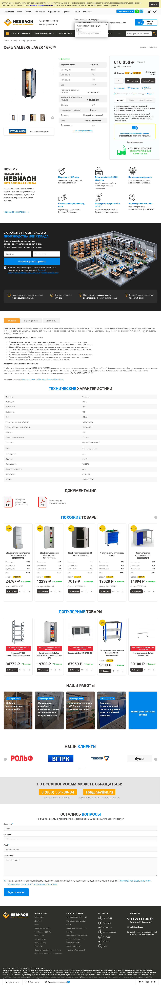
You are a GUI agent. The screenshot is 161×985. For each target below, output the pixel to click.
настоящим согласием (49, 272)
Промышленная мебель (76, 928)
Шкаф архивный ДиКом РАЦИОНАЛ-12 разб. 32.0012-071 (49, 655)
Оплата (37, 924)
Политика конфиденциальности (47, 950)
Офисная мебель (73, 943)
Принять (154, 4)
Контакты (87, 11)
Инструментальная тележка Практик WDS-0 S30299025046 (112, 652)
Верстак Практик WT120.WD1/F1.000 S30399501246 (143, 555)
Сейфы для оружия (27, 379)
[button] (52, 117)
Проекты (66, 11)
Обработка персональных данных (48, 954)
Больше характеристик (83, 130)
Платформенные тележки (76, 935)
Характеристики (31, 321)
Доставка (38, 921)
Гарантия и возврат (42, 928)
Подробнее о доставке (135, 142)
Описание (12, 321)
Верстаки (70, 932)
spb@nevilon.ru (50, 24)
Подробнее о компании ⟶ (16, 211)
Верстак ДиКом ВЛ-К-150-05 (80, 653)
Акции (19, 11)
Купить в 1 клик (148, 81)
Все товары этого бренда (39, 131)
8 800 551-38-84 (50, 20)
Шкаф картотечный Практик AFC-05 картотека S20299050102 (18, 555)
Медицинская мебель (75, 939)
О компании (9, 11)
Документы (51, 321)
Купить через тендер (150, 73)
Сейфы (39, 379)
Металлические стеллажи (76, 917)
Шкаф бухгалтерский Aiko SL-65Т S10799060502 (80, 554)
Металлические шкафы (75, 921)
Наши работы (40, 943)
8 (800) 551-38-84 (57, 792)
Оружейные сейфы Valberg (53, 379)
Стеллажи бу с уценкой (75, 950)
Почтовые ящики (73, 946)
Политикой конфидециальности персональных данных (27, 271)
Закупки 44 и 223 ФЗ (42, 932)
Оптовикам (40, 11)
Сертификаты (54, 11)
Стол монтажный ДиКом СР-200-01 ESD (142, 654)
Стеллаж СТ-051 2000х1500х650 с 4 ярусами (18, 654)
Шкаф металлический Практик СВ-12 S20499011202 (49, 555)
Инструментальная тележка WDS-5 (112, 554)
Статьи (77, 11)
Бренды (29, 11)
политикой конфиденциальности (41, 5)
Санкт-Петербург (92, 19)
